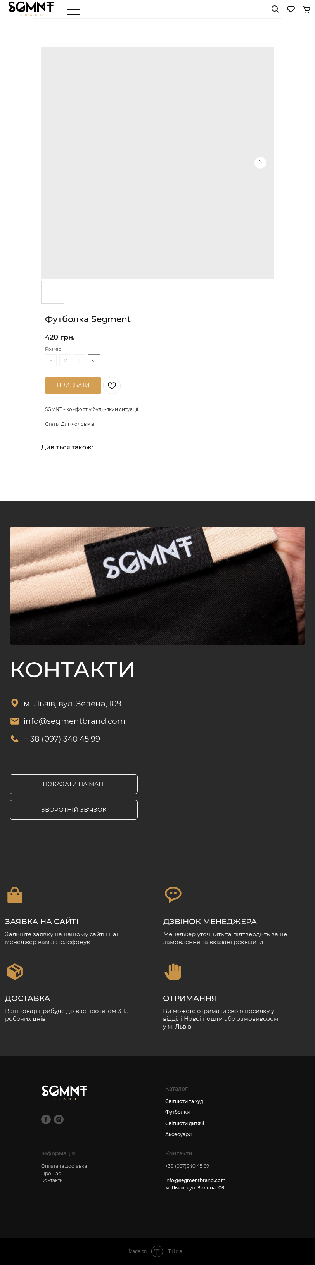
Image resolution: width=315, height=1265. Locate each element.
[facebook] (46, 1119)
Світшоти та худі (184, 1101)
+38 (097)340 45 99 (187, 1166)
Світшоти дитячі (184, 1123)
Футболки (177, 1112)
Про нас (51, 1173)
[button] (74, 810)
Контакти (52, 1180)
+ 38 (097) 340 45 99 (62, 739)
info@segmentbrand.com (74, 721)
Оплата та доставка (64, 1166)
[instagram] (59, 1119)
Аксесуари (178, 1134)
